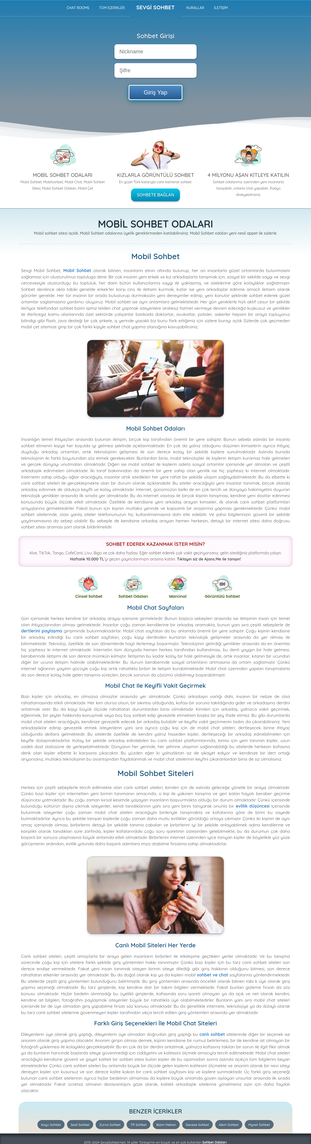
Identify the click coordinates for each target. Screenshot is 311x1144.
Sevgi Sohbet (155, 7)
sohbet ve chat (212, 974)
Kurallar (195, 8)
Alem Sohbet (229, 1124)
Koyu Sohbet (51, 1124)
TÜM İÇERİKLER (112, 8)
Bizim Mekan (166, 1124)
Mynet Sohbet (259, 1124)
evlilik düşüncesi (252, 806)
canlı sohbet (212, 1034)
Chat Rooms (78, 8)
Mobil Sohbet (77, 270)
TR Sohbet (138, 1124)
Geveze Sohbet (197, 1124)
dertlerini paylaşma (41, 630)
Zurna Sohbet (110, 1124)
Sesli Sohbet (80, 1124)
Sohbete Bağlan (155, 194)
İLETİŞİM (221, 8)
